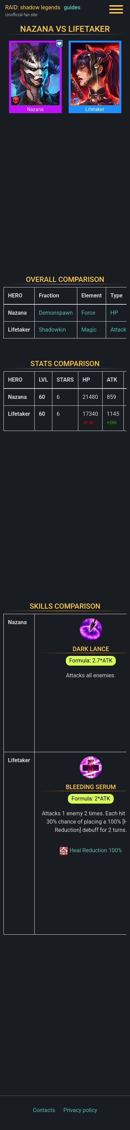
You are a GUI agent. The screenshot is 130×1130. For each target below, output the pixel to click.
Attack (118, 329)
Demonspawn (56, 312)
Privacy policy (80, 1110)
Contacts (44, 1110)
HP (114, 312)
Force (88, 312)
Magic (89, 329)
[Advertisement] (65, 190)
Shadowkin (52, 329)
